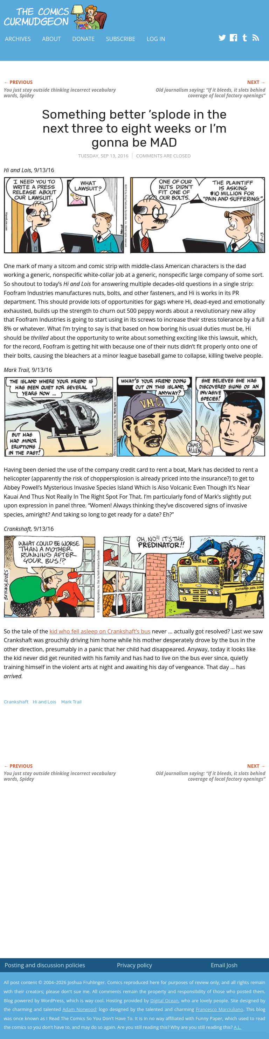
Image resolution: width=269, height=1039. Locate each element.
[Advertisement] (86, 741)
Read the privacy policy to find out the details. (206, 995)
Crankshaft (16, 701)
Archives (18, 39)
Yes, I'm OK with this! (209, 1013)
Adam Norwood (79, 1009)
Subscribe (120, 39)
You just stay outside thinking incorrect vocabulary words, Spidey (60, 93)
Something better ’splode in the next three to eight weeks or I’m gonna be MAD (134, 128)
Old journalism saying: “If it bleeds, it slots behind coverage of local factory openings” (210, 93)
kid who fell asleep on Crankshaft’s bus (99, 631)
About (51, 39)
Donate (83, 39)
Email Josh (224, 965)
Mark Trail (71, 701)
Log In (156, 39)
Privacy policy (134, 965)
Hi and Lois (44, 701)
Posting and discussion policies (45, 965)
